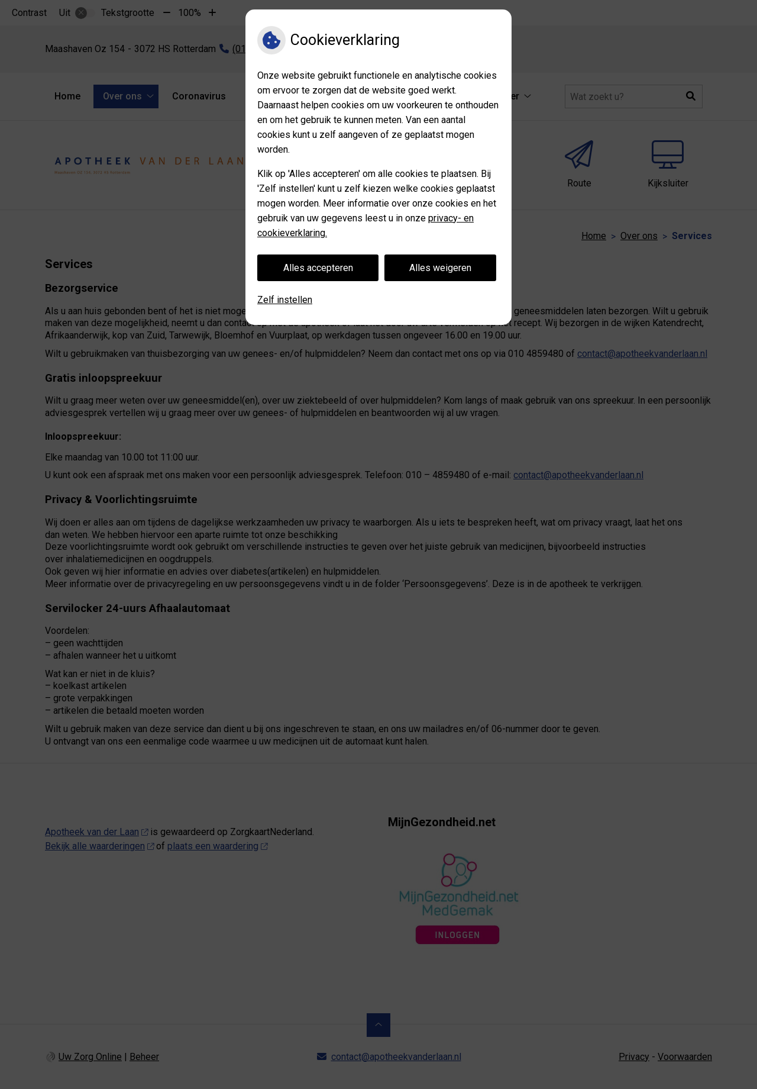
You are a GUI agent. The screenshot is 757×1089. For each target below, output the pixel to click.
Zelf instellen (284, 299)
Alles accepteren (318, 267)
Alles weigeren (440, 267)
